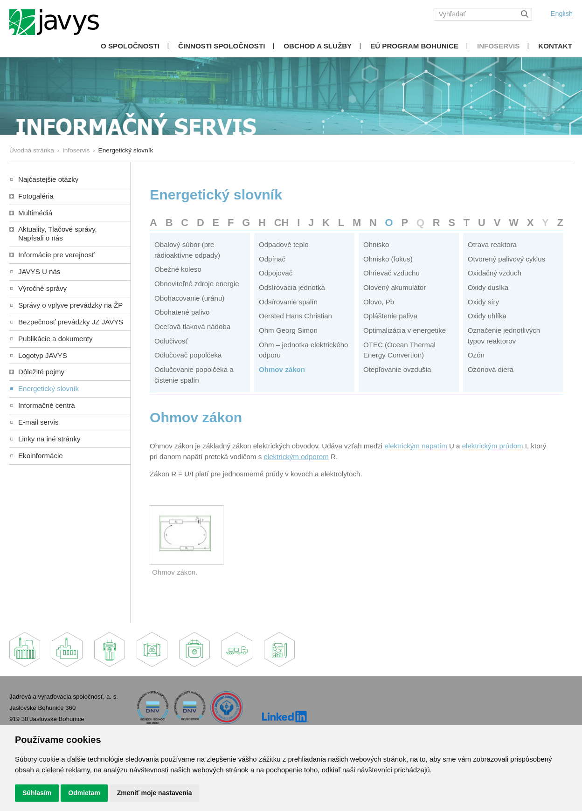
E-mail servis (38, 422)
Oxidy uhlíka (487, 316)
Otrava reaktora (492, 244)
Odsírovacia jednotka (292, 287)
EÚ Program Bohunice (414, 46)
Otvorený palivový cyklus (506, 259)
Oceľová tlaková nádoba (192, 326)
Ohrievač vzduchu (391, 273)
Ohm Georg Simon (288, 330)
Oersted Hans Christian (295, 316)
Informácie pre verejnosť (56, 255)
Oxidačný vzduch (494, 273)
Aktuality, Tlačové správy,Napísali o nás (57, 233)
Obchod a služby (318, 46)
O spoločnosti (130, 46)
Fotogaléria (36, 196)
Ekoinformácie (40, 456)
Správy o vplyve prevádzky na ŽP (70, 305)
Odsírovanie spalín (288, 302)
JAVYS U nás (39, 271)
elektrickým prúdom (492, 446)
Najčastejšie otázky (48, 179)
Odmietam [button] (84, 793)
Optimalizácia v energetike (404, 330)
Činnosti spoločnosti (221, 46)
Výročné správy (42, 288)
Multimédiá (35, 213)
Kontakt (555, 46)
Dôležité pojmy (41, 372)
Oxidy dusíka (488, 287)
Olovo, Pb (378, 302)
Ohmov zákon (282, 369)
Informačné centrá (46, 405)
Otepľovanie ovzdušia (397, 369)
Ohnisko (376, 244)
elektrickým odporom (295, 456)
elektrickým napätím (415, 446)
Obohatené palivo (181, 312)
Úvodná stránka (31, 150)
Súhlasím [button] (36, 793)
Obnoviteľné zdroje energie (196, 284)
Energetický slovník (48, 388)
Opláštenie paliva (390, 316)
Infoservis (498, 46)
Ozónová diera (490, 369)
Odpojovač (275, 273)
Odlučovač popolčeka (188, 355)
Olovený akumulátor (394, 287)
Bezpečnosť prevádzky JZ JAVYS (70, 322)
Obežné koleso (177, 269)
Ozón (476, 355)
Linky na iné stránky (49, 439)
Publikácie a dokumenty (55, 339)
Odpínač (272, 259)
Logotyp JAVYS (42, 355)
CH (281, 222)
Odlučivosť (171, 341)
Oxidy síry (483, 302)
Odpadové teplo (284, 244)
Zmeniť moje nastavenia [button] (154, 793)
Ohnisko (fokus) (388, 259)
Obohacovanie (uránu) (189, 298)
